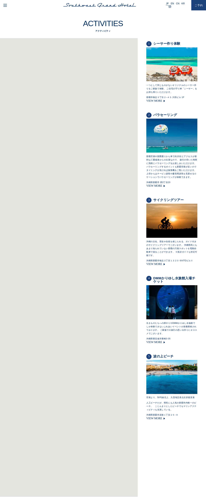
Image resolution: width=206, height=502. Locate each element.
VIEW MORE (154, 100)
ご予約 (199, 5)
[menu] (4, 5)
